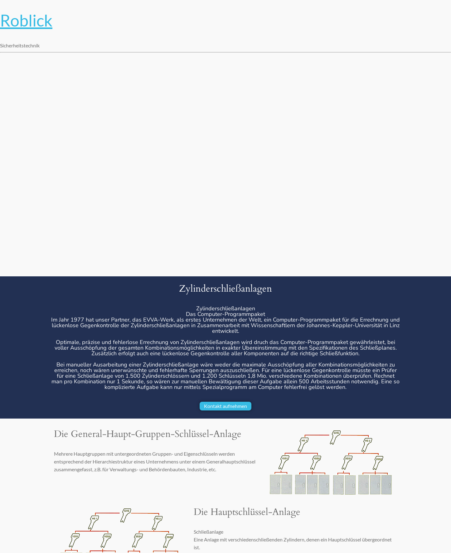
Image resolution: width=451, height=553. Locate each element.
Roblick (26, 20)
